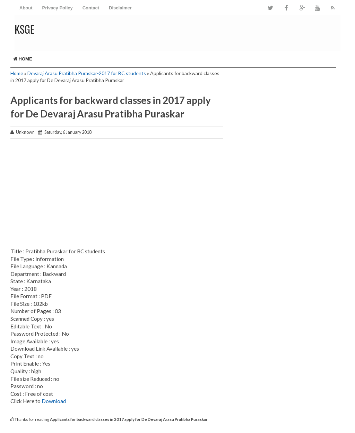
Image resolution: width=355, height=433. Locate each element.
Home (22, 59)
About (26, 7)
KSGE (24, 29)
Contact (91, 7)
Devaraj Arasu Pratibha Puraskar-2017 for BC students (86, 73)
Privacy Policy (57, 7)
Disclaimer (120, 7)
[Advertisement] (116, 194)
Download (54, 401)
